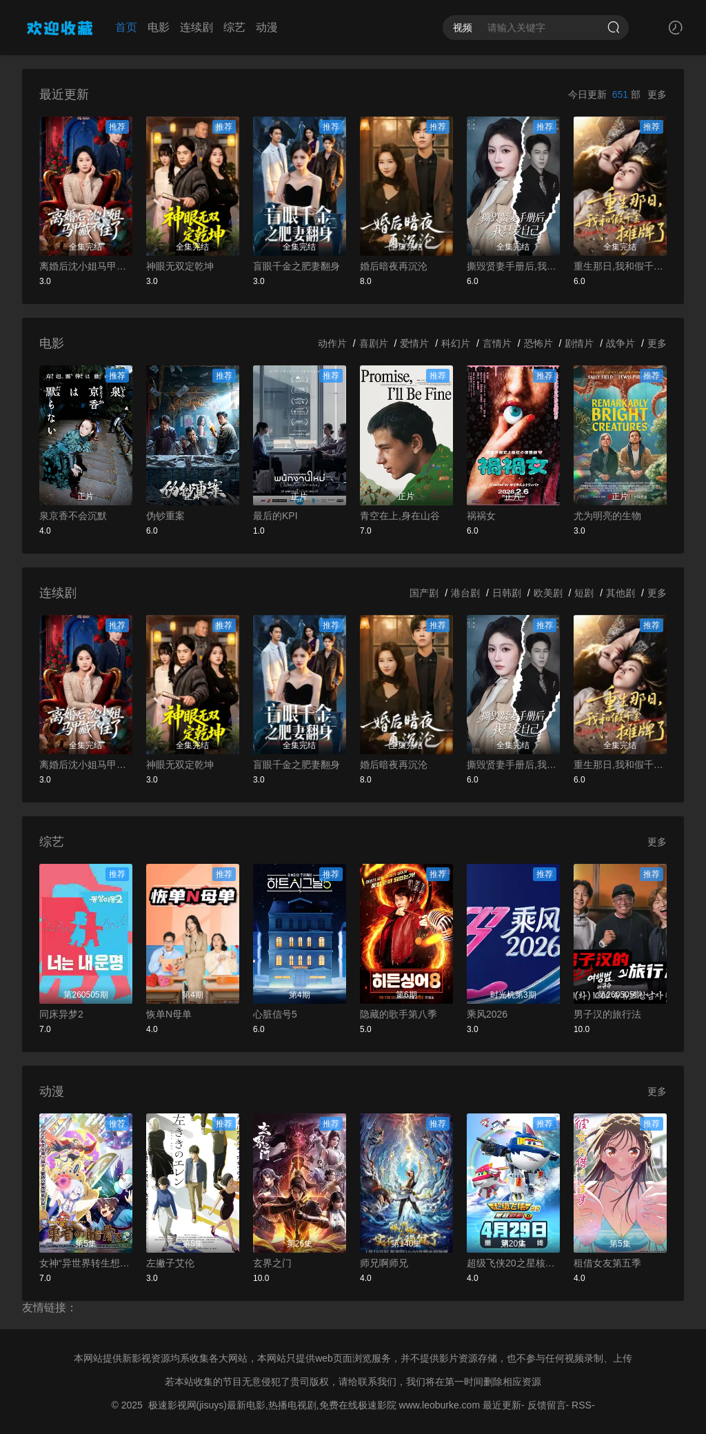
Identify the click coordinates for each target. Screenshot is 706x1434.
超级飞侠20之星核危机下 (513, 1263)
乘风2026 (487, 1014)
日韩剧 (506, 592)
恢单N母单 (169, 1014)
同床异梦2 (61, 1014)
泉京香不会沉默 (73, 515)
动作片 (332, 343)
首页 (126, 27)
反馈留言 (546, 1405)
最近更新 (502, 1405)
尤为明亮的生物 (607, 515)
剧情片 (579, 343)
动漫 (267, 27)
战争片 (620, 343)
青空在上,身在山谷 (400, 515)
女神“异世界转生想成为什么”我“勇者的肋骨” (85, 1263)
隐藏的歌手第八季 (398, 1014)
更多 (657, 94)
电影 (159, 27)
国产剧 (424, 592)
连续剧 (196, 27)
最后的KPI (275, 515)
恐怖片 (538, 343)
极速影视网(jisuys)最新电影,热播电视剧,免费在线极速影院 (272, 1405)
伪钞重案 (165, 515)
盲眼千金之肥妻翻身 (296, 266)
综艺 (234, 27)
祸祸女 (481, 515)
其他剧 (620, 592)
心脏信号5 (275, 1014)
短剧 (584, 592)
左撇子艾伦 (170, 1263)
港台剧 (465, 592)
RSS (582, 1405)
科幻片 (455, 343)
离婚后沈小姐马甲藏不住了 (85, 266)
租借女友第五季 (607, 1263)
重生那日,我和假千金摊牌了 (620, 266)
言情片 (497, 343)
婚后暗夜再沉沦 (393, 266)
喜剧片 (373, 343)
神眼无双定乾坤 (180, 266)
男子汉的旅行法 (607, 1014)
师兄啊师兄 (384, 1263)
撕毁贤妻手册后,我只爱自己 (513, 266)
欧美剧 (548, 592)
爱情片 (414, 343)
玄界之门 (272, 1263)
